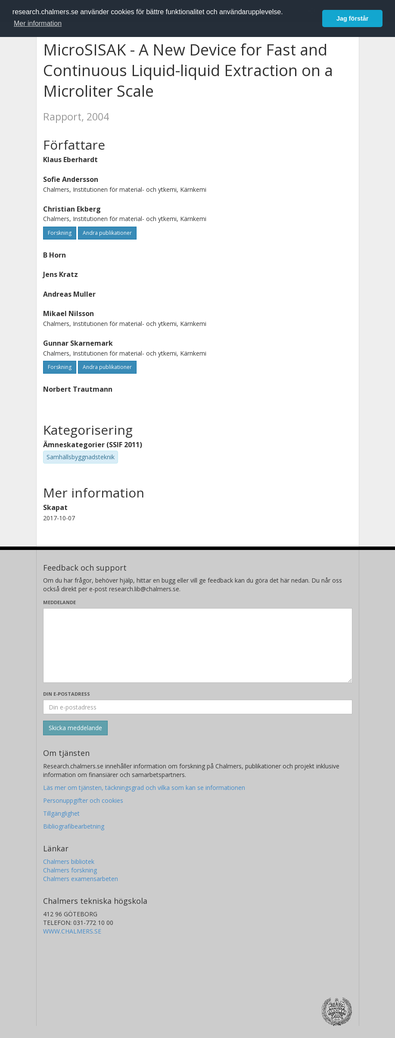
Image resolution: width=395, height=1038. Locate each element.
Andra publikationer (107, 232)
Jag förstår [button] (352, 18)
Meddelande (59, 602)
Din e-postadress (66, 694)
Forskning (60, 232)
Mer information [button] (38, 23)
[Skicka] (75, 728)
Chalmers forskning (70, 870)
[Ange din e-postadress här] (197, 707)
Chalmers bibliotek (68, 861)
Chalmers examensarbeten (80, 879)
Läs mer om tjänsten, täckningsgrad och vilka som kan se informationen (144, 787)
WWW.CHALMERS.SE (72, 931)
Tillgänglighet (61, 813)
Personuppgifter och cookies (83, 800)
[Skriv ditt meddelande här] (197, 645)
